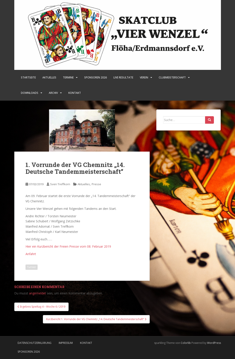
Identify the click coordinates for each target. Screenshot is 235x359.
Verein (144, 77)
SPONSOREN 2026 (95, 77)
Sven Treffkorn (60, 184)
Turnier (31, 267)
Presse (96, 184)
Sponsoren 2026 (29, 352)
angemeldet (37, 293)
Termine (68, 77)
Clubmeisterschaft (172, 77)
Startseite (28, 77)
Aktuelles (49, 77)
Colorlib (186, 343)
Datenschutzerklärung (34, 343)
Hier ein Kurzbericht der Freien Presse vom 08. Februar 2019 (68, 246)
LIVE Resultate (123, 77)
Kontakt (74, 93)
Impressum (66, 343)
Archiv (53, 93)
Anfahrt (31, 254)
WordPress (214, 343)
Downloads (29, 93)
